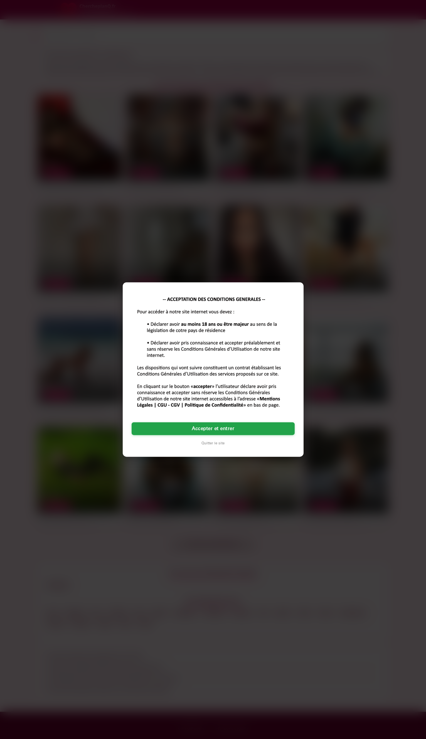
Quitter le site (213, 443)
